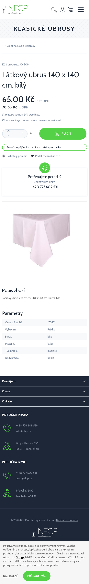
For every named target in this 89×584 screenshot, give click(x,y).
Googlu (20, 557)
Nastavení (10, 576)
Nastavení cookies (67, 520)
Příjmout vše (36, 576)
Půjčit (62, 133)
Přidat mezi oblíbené (45, 156)
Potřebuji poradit (14, 156)
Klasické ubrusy (26, 46)
